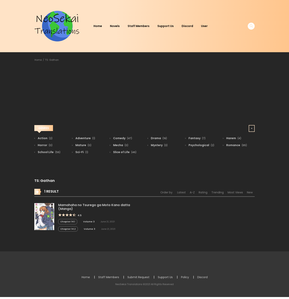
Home (97, 26)
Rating (203, 192)
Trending (217, 192)
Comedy (122, 138)
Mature (83, 145)
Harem (233, 138)
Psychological (201, 145)
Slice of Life (124, 152)
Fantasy (196, 138)
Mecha (120, 145)
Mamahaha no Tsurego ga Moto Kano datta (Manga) (94, 207)
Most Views (235, 192)
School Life (48, 152)
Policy (185, 277)
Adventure (85, 138)
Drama (158, 138)
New (250, 192)
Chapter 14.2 (68, 229)
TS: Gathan (52, 60)
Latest (181, 192)
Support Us (165, 26)
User (204, 26)
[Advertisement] (144, 94)
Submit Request (138, 277)
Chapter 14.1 (67, 221)
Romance (236, 145)
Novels (115, 26)
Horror (44, 145)
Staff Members (138, 26)
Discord (187, 26)
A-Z (192, 192)
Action (44, 138)
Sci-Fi (81, 152)
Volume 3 (88, 221)
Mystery (159, 145)
